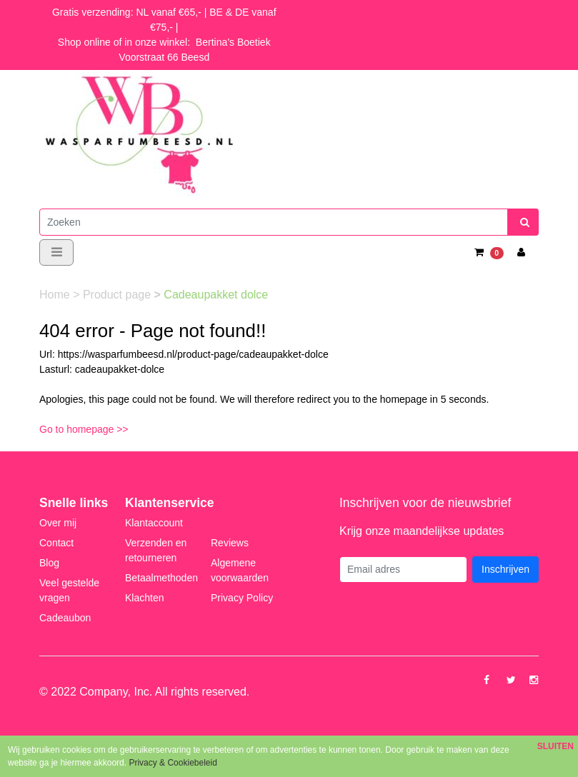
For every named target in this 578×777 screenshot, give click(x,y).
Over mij (57, 522)
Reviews (230, 542)
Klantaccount (154, 522)
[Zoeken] (273, 222)
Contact (56, 542)
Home (56, 295)
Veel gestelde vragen (69, 590)
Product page (118, 295)
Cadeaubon (65, 617)
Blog (49, 562)
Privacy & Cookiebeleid (172, 763)
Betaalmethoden (161, 577)
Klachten (144, 597)
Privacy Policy (242, 597)
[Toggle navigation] (56, 252)
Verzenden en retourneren (155, 550)
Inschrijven (505, 569)
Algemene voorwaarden (240, 570)
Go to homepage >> (84, 429)
